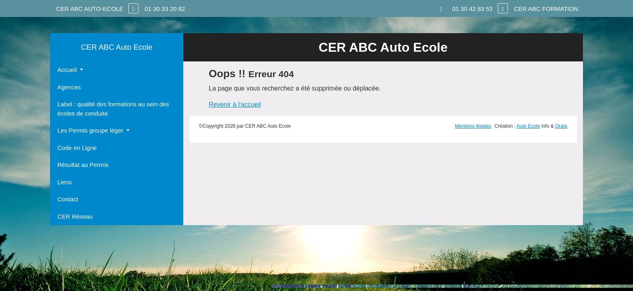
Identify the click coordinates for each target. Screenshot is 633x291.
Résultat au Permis (83, 164)
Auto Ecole (528, 126)
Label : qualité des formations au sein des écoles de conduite (113, 109)
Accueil (68, 69)
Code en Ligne (77, 147)
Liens (64, 182)
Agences (69, 87)
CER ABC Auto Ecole (116, 47)
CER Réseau (75, 216)
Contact (67, 199)
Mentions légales (473, 126)
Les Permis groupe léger (91, 130)
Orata (561, 126)
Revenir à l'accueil (235, 104)
